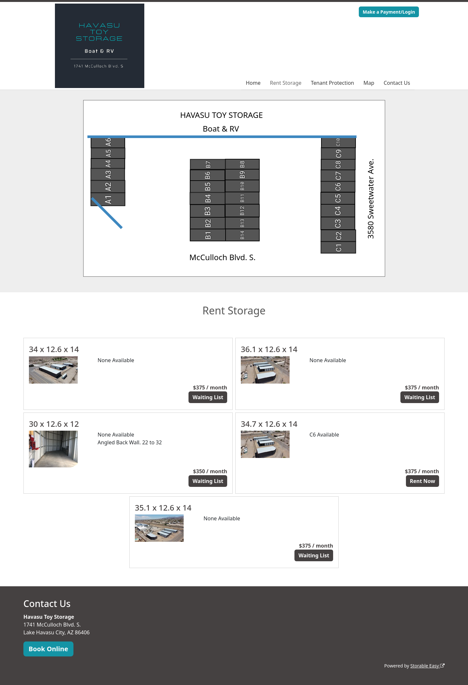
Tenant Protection (332, 82)
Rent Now (422, 481)
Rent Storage (285, 82)
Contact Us (397, 82)
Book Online (48, 648)
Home (253, 82)
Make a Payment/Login (389, 12)
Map (368, 82)
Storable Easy (427, 666)
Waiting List (207, 397)
